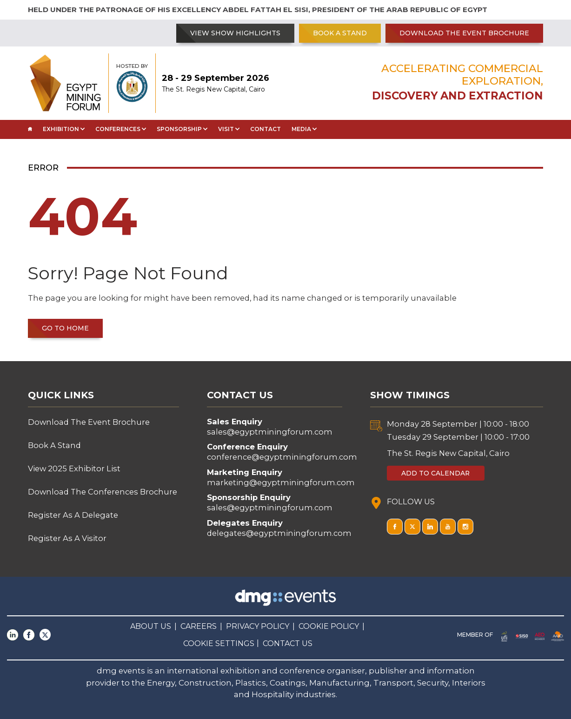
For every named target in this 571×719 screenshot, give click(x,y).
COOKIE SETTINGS (218, 643)
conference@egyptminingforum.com (282, 457)
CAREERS (198, 626)
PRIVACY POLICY (257, 626)
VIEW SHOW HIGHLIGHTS (235, 33)
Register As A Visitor (67, 538)
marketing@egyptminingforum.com (281, 482)
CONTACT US (287, 643)
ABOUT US (150, 626)
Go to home (65, 328)
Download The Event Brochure (464, 33)
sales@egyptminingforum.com (269, 431)
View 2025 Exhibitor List (74, 468)
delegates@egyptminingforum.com (279, 533)
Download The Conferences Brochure (102, 491)
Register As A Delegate (73, 515)
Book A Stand (340, 33)
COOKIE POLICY (329, 626)
